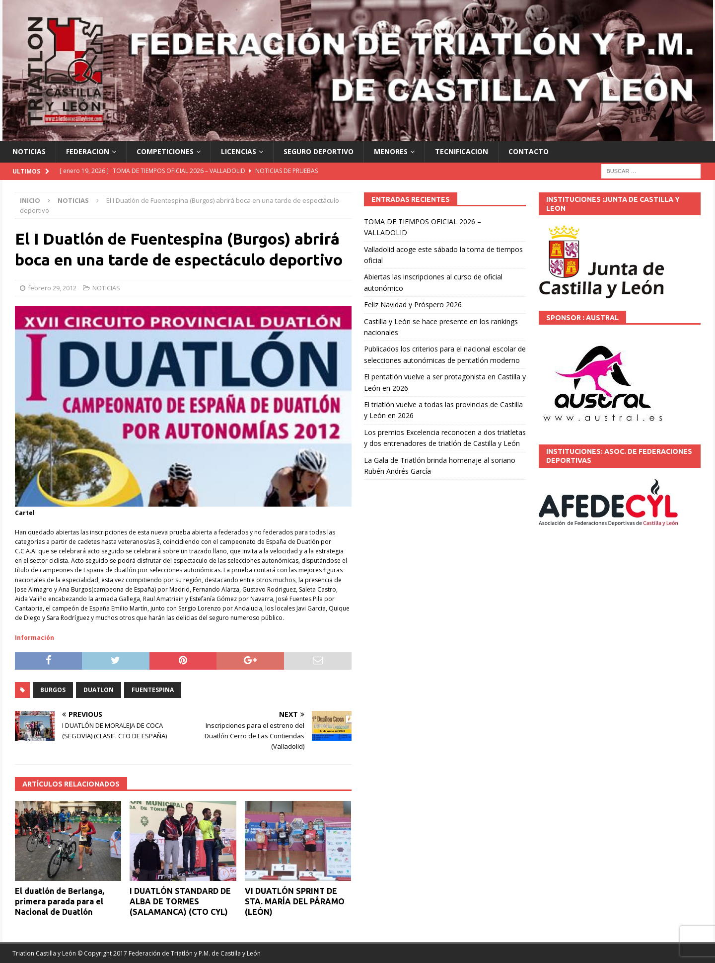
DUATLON (98, 690)
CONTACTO (528, 151)
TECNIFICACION (461, 151)
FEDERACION (87, 151)
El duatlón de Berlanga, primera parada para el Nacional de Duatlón (59, 901)
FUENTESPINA (153, 690)
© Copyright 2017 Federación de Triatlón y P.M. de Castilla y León (169, 953)
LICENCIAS (238, 151)
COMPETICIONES (165, 151)
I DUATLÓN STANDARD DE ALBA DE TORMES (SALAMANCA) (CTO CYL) (180, 901)
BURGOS (53, 690)
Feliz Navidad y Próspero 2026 (413, 304)
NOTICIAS (29, 151)
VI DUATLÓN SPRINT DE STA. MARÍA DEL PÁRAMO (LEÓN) (295, 901)
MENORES (391, 151)
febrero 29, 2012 (52, 287)
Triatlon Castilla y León (44, 953)
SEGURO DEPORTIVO (319, 151)
